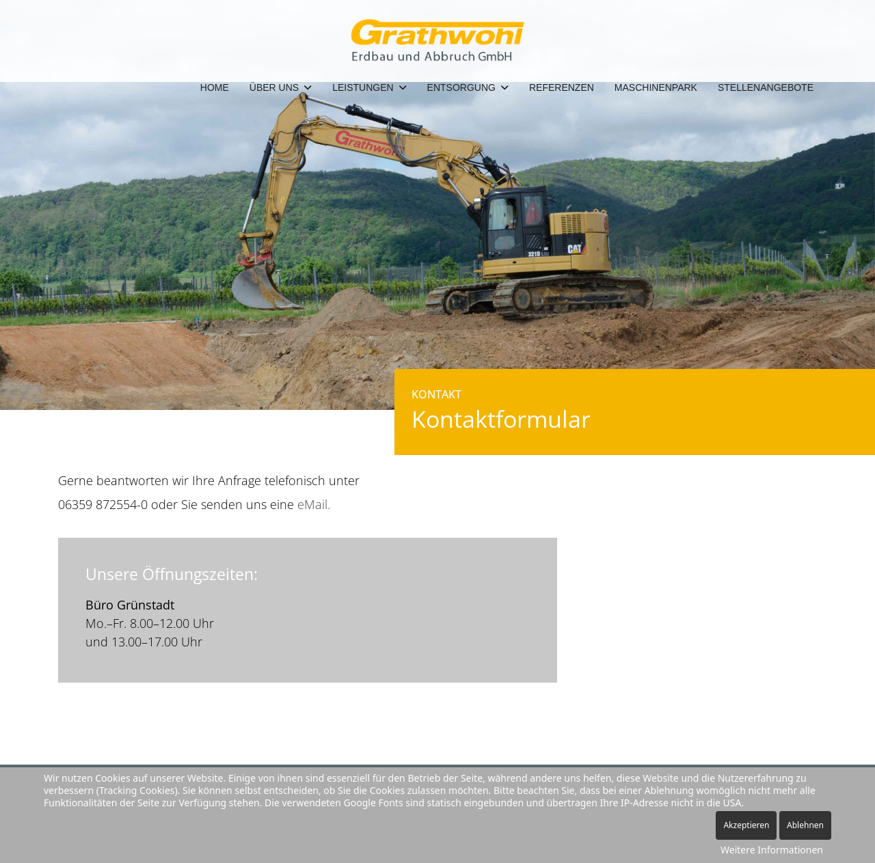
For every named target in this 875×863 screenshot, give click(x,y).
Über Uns (274, 87)
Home (214, 87)
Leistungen (362, 87)
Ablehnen (805, 825)
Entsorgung (461, 87)
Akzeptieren (746, 825)
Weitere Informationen (772, 849)
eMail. (313, 504)
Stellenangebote (765, 87)
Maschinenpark (656, 87)
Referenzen (561, 87)
